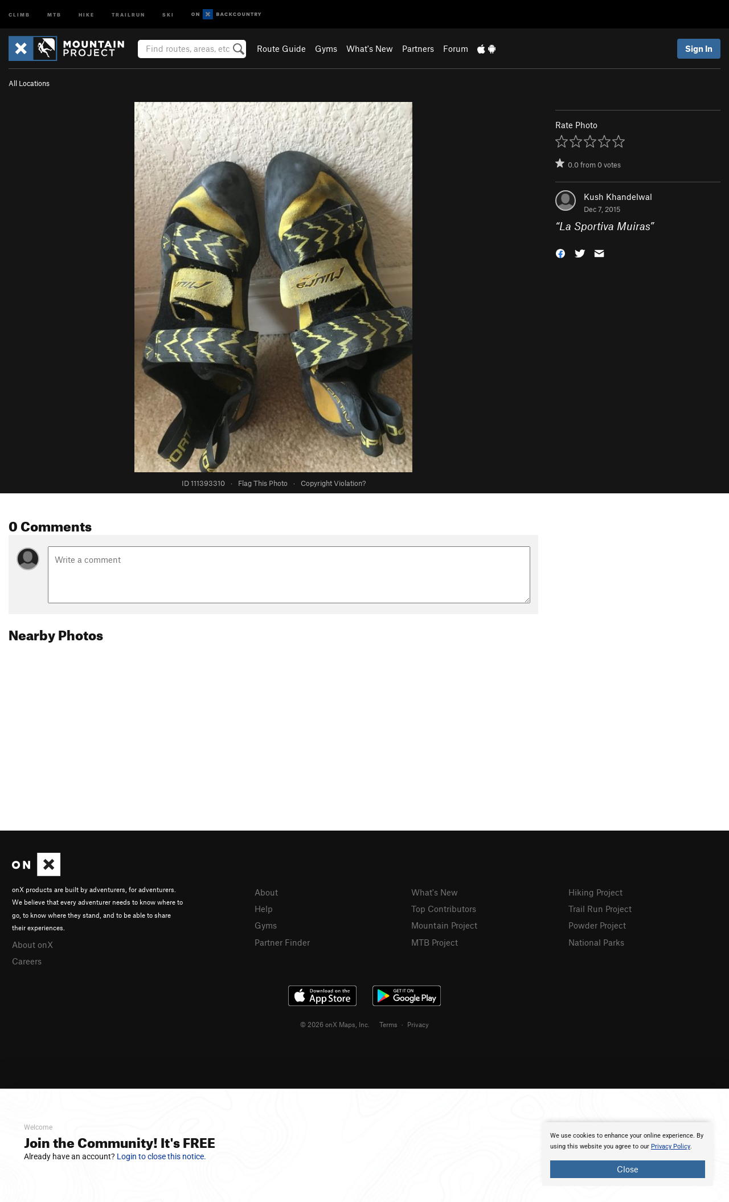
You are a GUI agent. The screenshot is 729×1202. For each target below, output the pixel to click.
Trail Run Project (600, 908)
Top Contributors (443, 908)
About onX (32, 944)
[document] (627, 1154)
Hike (87, 14)
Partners (418, 48)
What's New (369, 48)
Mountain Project (444, 925)
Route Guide (281, 48)
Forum (455, 48)
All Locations (29, 83)
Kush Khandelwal (618, 196)
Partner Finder (282, 942)
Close (627, 1169)
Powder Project (597, 925)
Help (264, 908)
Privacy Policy (670, 1146)
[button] (560, 252)
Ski (168, 14)
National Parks (596, 942)
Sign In (698, 48)
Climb (19, 14)
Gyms (326, 48)
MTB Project (434, 942)
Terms (388, 1024)
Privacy (418, 1024)
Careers (27, 961)
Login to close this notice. (161, 1156)
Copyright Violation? (333, 483)
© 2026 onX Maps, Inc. (335, 1024)
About (266, 892)
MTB (54, 14)
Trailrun (128, 14)
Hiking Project (595, 892)
